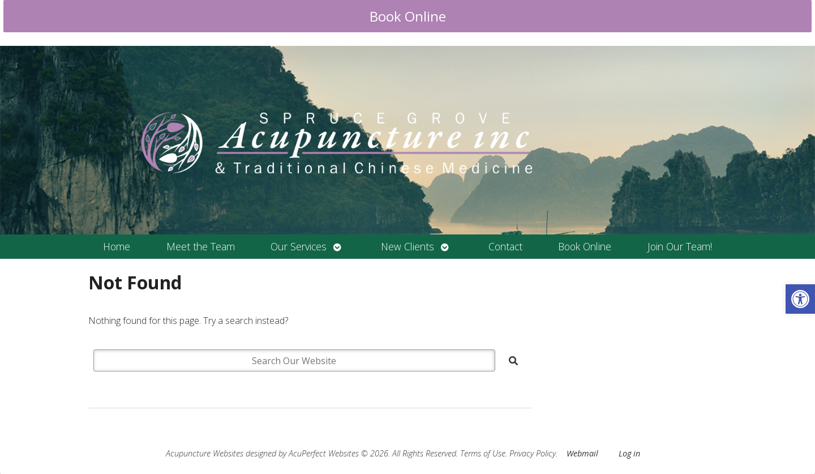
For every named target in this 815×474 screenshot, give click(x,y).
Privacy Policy (532, 453)
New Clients (407, 246)
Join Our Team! (679, 246)
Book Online (408, 16)
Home (116, 246)
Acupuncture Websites (204, 453)
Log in (629, 453)
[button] (800, 299)
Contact (505, 246)
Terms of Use (482, 453)
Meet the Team (200, 246)
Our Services (299, 246)
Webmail (582, 453)
